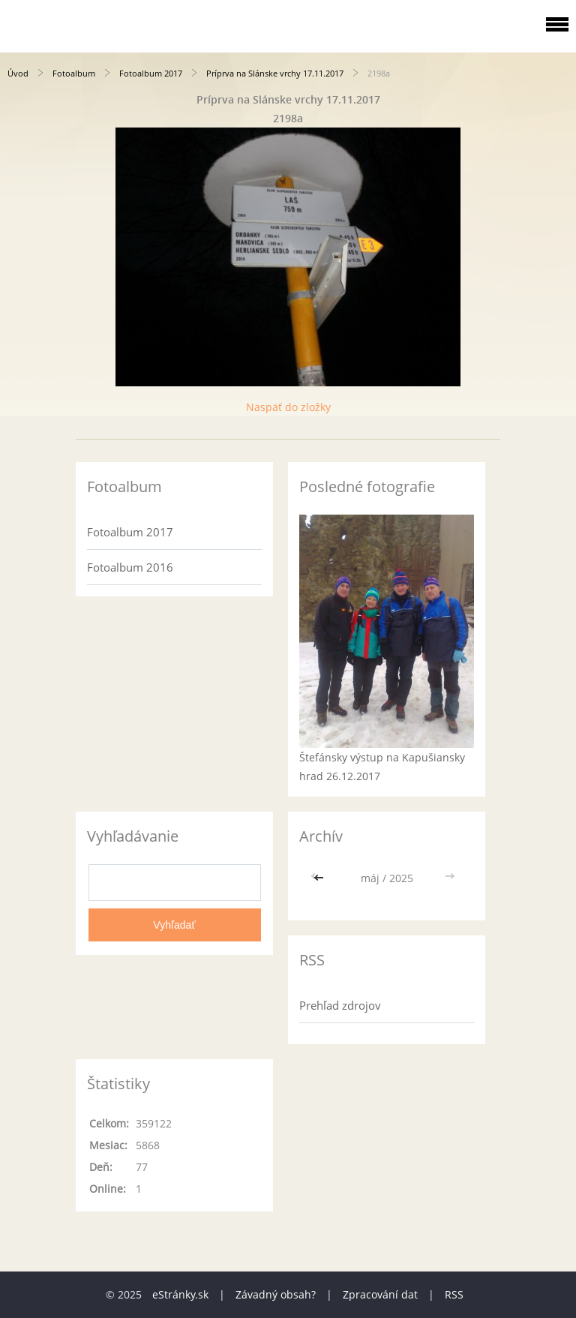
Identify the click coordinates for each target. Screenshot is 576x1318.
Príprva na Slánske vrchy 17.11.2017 (275, 73)
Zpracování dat (380, 1294)
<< (320, 878)
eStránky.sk (180, 1294)
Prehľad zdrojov (340, 1005)
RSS (454, 1294)
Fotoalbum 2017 (150, 73)
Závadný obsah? (276, 1294)
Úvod (18, 73)
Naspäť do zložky (288, 407)
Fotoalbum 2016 (130, 567)
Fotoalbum (73, 73)
